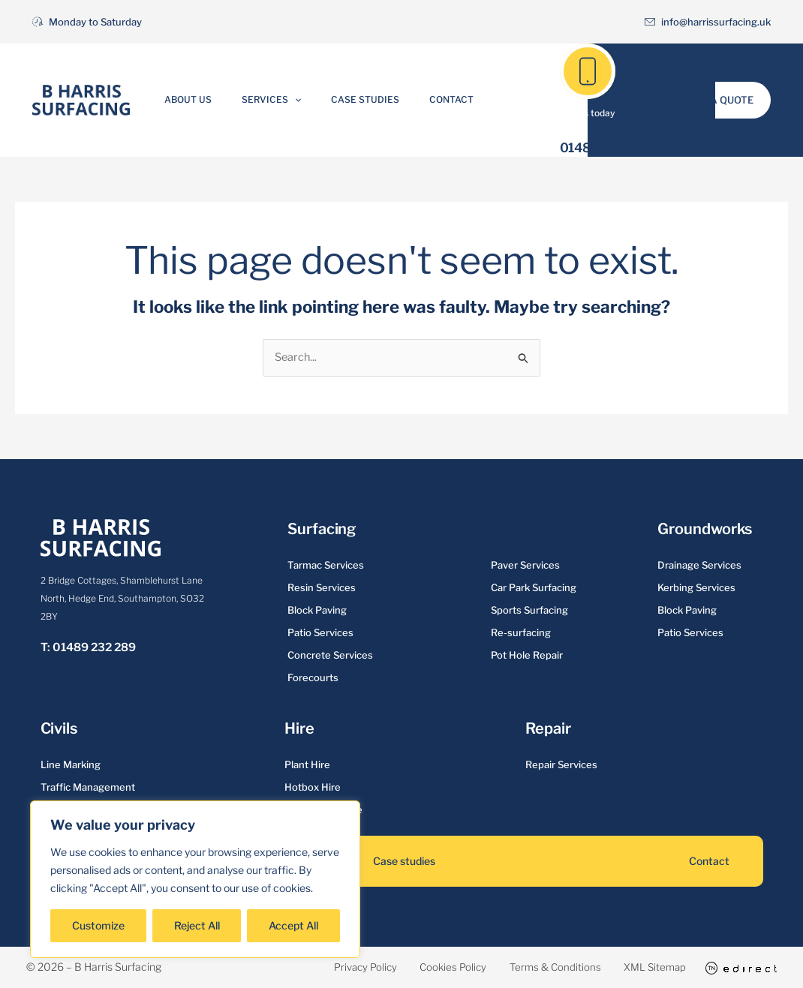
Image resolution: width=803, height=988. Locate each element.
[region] (195, 879)
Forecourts (312, 678)
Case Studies (357, 99)
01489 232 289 (608, 147)
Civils (59, 729)
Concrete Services (330, 656)
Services (278, 99)
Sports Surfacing (529, 611)
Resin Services (321, 588)
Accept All (293, 925)
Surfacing (321, 530)
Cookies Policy (416, 967)
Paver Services (525, 566)
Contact (428, 99)
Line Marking (71, 765)
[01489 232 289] (587, 71)
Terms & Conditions (530, 967)
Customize (98, 925)
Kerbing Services (696, 588)
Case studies (404, 861)
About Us (211, 99)
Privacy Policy (315, 967)
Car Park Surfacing (533, 588)
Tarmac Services (325, 566)
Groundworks (704, 530)
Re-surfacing (521, 633)
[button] (302, 99)
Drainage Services (699, 566)
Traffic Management (88, 788)
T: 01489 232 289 (88, 648)
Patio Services (320, 633)
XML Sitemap (642, 967)
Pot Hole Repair (527, 656)
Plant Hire (307, 765)
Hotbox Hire (312, 788)
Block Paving (317, 611)
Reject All (197, 925)
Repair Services (561, 765)
